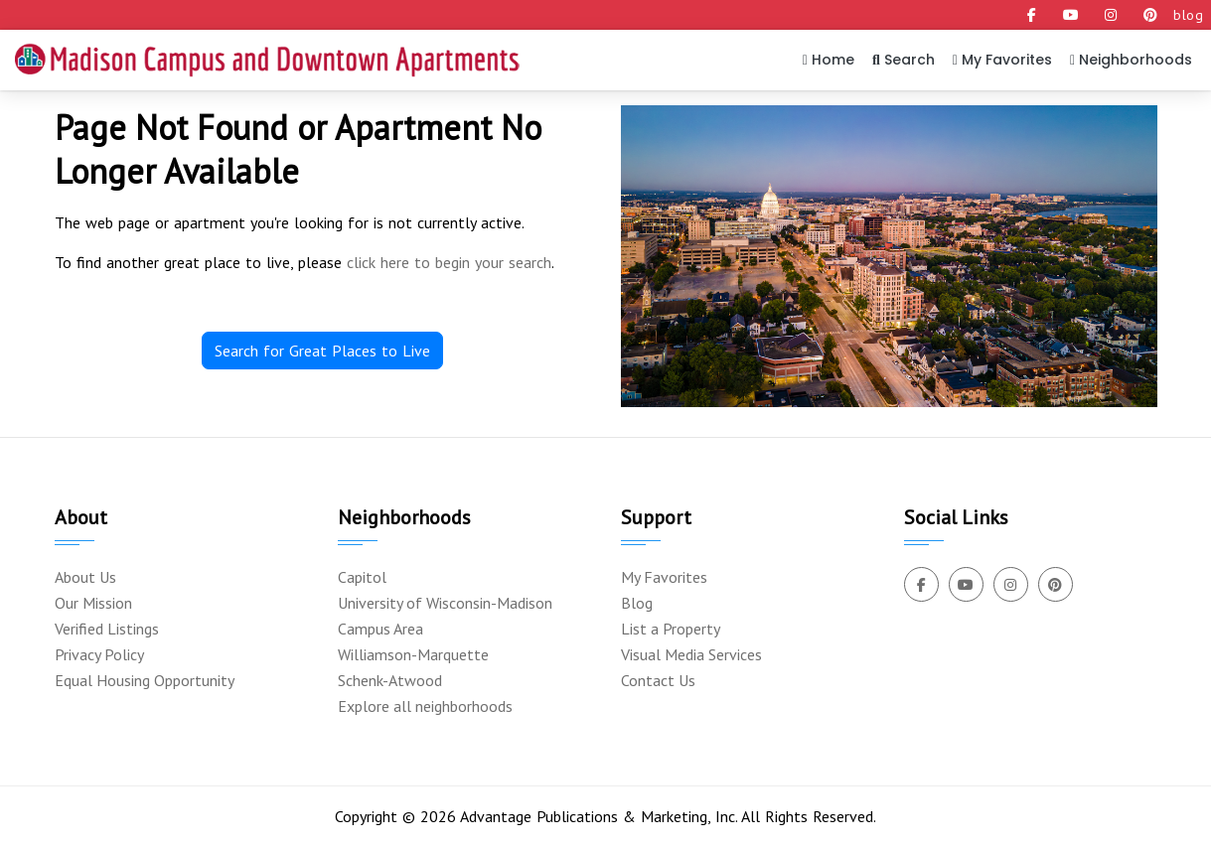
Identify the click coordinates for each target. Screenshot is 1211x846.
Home (828, 60)
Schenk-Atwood (390, 680)
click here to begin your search (449, 262)
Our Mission (93, 603)
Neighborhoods (1131, 60)
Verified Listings (107, 628)
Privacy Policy (99, 654)
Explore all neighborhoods (425, 706)
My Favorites (1002, 60)
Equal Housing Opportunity (144, 680)
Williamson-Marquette (413, 654)
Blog (637, 603)
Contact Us (658, 680)
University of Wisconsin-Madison (445, 603)
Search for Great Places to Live (322, 350)
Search (903, 60)
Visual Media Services (691, 654)
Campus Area (380, 628)
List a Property (670, 628)
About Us (85, 577)
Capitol (362, 577)
